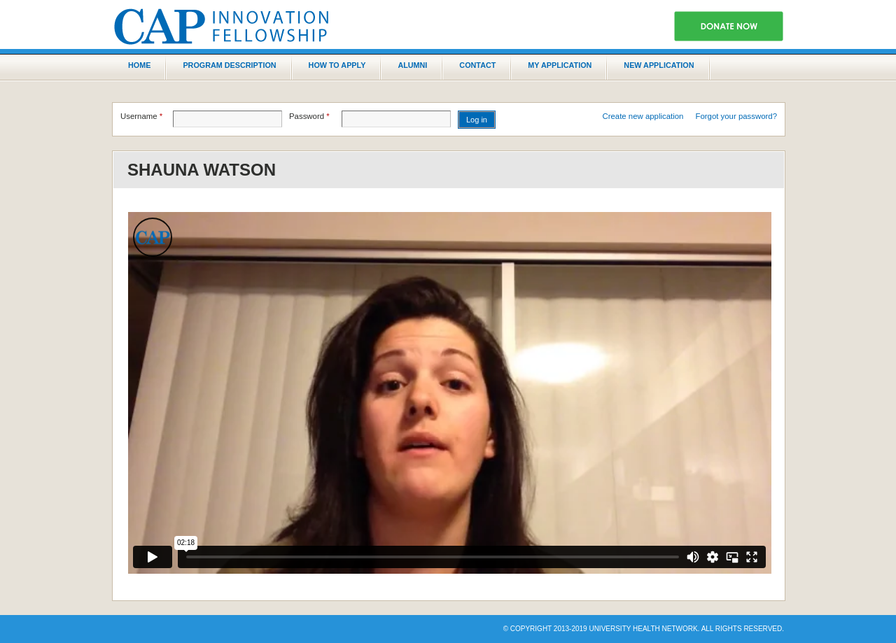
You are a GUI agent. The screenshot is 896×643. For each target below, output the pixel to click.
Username (141, 116)
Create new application (643, 116)
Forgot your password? (737, 116)
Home (139, 65)
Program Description (229, 65)
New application (659, 65)
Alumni (412, 65)
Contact (477, 65)
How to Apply (337, 65)
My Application (560, 65)
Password (309, 116)
